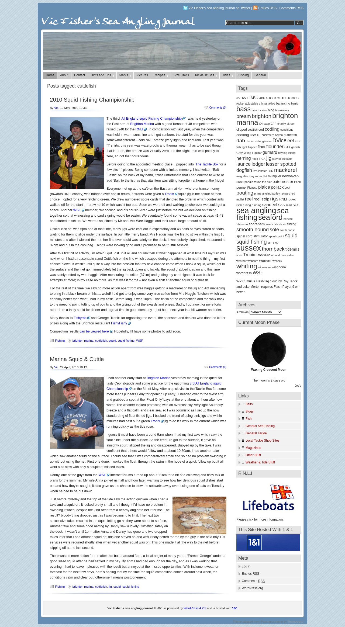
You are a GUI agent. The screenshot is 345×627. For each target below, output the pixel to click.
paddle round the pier (258, 181)
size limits (272, 224)
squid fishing (126, 340)
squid (112, 340)
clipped (241, 129)
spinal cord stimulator (252, 236)
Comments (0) (217, 107)
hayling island (287, 152)
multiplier (274, 176)
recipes (285, 193)
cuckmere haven (272, 135)
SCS (295, 205)
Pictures (142, 75)
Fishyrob (80, 318)
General (260, 75)
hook (255, 158)
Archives (242, 312)
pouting (244, 193)
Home (50, 75)
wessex (277, 260)
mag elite (242, 176)
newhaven (290, 176)
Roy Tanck (290, 281)
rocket (292, 199)
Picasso (252, 187)
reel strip (261, 199)
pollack (277, 187)
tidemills (292, 249)
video (290, 255)
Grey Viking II (245, 152)
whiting (246, 266)
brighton (261, 116)
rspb (239, 205)
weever (265, 260)
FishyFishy (119, 323)
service (288, 218)
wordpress (244, 273)
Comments (253, 581)
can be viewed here (94, 331)
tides (239, 255)
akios (271, 103)
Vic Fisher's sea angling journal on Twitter (219, 8)
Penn (297, 181)
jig (110, 586)
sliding (291, 224)
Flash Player (282, 287)
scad (289, 205)
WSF (77, 210)
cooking (242, 135)
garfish (295, 147)
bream (243, 116)
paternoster (282, 181)
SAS (281, 205)
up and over (278, 255)
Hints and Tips (103, 75)
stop (275, 242)
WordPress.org (252, 588)
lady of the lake (282, 158)
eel (290, 140)
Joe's (298, 385)
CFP (273, 123)
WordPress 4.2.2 (195, 608)
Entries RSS (267, 8)
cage (267, 123)
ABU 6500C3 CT (270, 98)
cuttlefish (101, 340)
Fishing (244, 75)
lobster (262, 170)
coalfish (252, 129)
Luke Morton (251, 287)
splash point (276, 236)
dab (240, 140)
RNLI (139, 129)
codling (272, 129)
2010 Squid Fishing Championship (92, 99)
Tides (228, 75)
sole (274, 229)
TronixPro (263, 255)
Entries (250, 574)
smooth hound (252, 229)
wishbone (279, 267)
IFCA (262, 158)
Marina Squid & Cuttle (77, 359)
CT (259, 135)
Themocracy (295, 621)
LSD (270, 170)
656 (238, 98)
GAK (287, 147)
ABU (254, 98)
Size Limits (181, 75)
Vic (56, 107)
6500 (246, 98)
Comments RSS (292, 8)
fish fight (241, 147)
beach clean (259, 110)
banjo (294, 103)
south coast (287, 230)
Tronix (169, 194)
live (255, 170)
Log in (246, 566)
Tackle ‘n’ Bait (206, 75)
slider (282, 224)
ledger (258, 164)
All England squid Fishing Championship (152, 118)
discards (251, 141)
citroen (291, 123)
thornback (273, 249)
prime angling (262, 193)
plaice (264, 187)
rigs (274, 199)
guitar (258, 152)
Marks (125, 75)
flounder (275, 146)
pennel (241, 187)
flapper (252, 147)
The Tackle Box (206, 164)
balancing (283, 103)
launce (243, 164)
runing (247, 205)
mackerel (285, 170)
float (261, 146)
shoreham (257, 224)
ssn (270, 242)
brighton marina (83, 340)
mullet (263, 176)
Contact (79, 75)
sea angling (256, 210)
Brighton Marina (142, 124)
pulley (276, 193)
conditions (286, 129)
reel (249, 199)
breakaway (282, 110)
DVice (279, 140)
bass (243, 109)
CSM (253, 135)
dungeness (264, 141)
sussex (248, 247)
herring (243, 158)
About (64, 75)
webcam (252, 260)
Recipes (161, 75)
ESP (298, 141)
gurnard (270, 152)
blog (271, 110)
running (256, 205)
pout (287, 187)
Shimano (242, 224)
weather (241, 260)
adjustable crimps (256, 103)
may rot (254, 176)
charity (281, 123)
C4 (261, 123)
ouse (240, 182)
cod (261, 129)
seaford (270, 217)
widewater (264, 267)
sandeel (269, 204)
